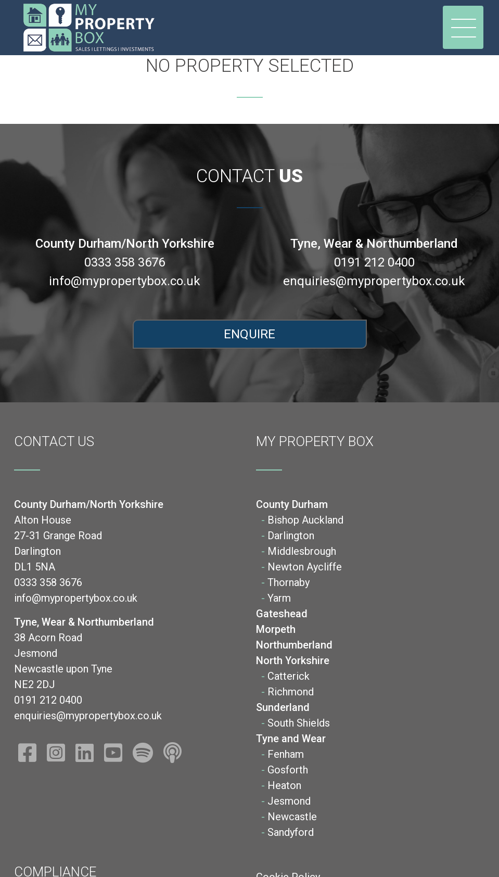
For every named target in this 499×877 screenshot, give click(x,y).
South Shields (298, 723)
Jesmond (289, 801)
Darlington (290, 535)
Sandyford (290, 832)
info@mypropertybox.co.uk (124, 281)
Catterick (288, 676)
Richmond (290, 691)
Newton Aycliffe (304, 567)
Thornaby (288, 582)
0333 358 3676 (124, 262)
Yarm (279, 598)
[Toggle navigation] (463, 27)
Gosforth (287, 770)
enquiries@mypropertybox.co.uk (374, 281)
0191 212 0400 (374, 262)
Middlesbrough (301, 551)
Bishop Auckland (305, 520)
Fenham (285, 754)
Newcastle (292, 816)
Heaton (284, 785)
